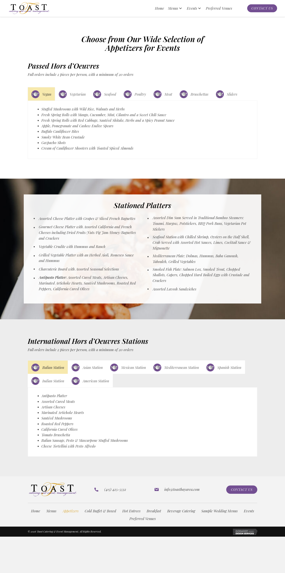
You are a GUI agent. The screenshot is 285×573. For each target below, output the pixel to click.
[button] (180, 8)
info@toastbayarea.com (182, 493)
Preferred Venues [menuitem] (142, 522)
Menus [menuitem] (51, 514)
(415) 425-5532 (115, 493)
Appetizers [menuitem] (71, 514)
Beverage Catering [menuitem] (181, 514)
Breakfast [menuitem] (154, 514)
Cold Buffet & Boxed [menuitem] (100, 514)
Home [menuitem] (35, 514)
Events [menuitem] (249, 514)
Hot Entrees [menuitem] (131, 514)
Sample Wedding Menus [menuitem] (219, 514)
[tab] (41, 94)
